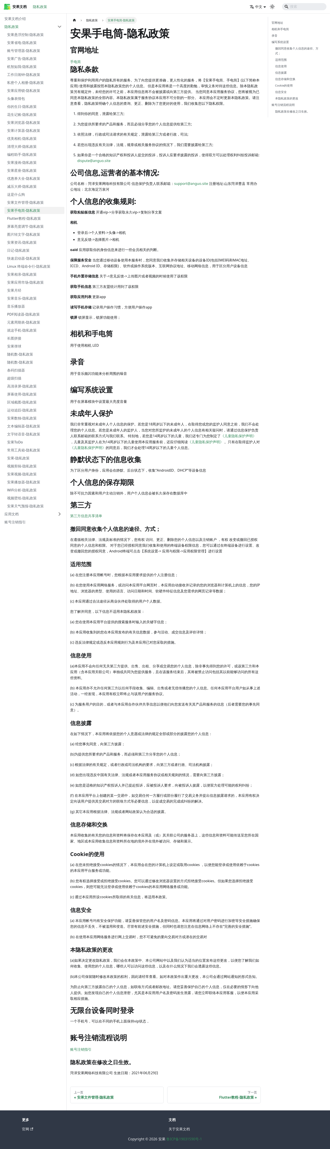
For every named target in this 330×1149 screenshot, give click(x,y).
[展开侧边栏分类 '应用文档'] (59, 514)
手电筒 (75, 61)
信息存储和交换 (285, 79)
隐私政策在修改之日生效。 (292, 111)
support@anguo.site (191, 183)
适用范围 (281, 60)
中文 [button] (256, 6)
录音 (274, 36)
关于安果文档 (179, 1129)
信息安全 (281, 92)
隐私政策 (40, 6)
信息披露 (281, 73)
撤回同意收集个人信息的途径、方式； (296, 50)
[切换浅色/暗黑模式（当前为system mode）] (272, 6)
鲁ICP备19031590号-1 (184, 1139)
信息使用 (281, 66)
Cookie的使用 (284, 85)
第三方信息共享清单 (86, 515)
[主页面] (74, 20)
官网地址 (277, 23)
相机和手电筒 (280, 29)
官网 (27, 1129)
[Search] (304, 6)
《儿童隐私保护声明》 (238, 435)
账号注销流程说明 (283, 105)
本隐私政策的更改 (286, 98)
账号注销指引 (80, 1049)
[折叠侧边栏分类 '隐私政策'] (59, 26)
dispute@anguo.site (94, 160)
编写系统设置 (280, 42)
